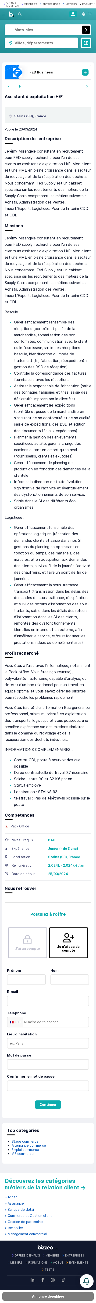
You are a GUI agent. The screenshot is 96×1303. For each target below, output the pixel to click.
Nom (54, 970)
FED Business (41, 72)
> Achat (11, 1197)
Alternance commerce (29, 1145)
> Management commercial (26, 1234)
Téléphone (16, 1013)
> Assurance (14, 1203)
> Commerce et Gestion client (28, 1216)
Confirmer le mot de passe (31, 1076)
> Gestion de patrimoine (24, 1222)
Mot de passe (19, 1055)
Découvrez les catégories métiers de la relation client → (45, 1184)
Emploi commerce (25, 1150)
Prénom (14, 970)
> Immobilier (14, 1228)
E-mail (12, 992)
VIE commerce (23, 1154)
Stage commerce (25, 1141)
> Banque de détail (20, 1209)
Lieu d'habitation (22, 1034)
